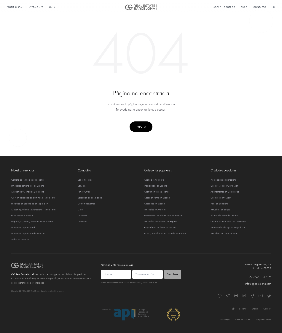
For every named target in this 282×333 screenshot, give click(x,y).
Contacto (260, 7)
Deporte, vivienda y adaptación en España (32, 221)
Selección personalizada (90, 197)
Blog (244, 7)
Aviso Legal (225, 319)
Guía (52, 7)
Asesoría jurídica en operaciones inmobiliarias (33, 209)
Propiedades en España (155, 185)
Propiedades (14, 7)
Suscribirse (172, 274)
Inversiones (35, 7)
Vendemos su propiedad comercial (28, 233)
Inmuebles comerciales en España (27, 185)
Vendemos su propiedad (23, 227)
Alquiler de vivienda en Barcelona (27, 191)
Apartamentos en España (156, 191)
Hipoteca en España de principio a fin (29, 203)
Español (243, 308)
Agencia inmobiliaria (154, 179)
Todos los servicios (20, 239)
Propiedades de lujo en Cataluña (160, 227)
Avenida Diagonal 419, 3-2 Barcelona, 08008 (257, 266)
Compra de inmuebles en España (27, 179)
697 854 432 (260, 277)
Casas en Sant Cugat (221, 197)
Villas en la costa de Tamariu (224, 215)
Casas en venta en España (157, 197)
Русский (267, 308)
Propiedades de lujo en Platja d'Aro (228, 227)
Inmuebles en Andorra (154, 209)
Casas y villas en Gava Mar (224, 185)
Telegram (82, 215)
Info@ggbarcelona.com (258, 283)
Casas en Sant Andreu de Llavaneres (228, 221)
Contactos (82, 221)
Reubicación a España (22, 215)
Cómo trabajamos (86, 203)
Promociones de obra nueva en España (163, 215)
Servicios (82, 185)
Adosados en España (154, 203)
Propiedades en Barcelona (223, 179)
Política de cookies (242, 319)
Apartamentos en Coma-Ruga (225, 191)
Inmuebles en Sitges (220, 209)
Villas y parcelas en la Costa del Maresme (165, 233)
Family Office (84, 191)
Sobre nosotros (224, 7)
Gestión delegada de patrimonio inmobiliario (33, 197)
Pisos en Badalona (219, 203)
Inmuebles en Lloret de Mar (224, 233)
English (254, 308)
